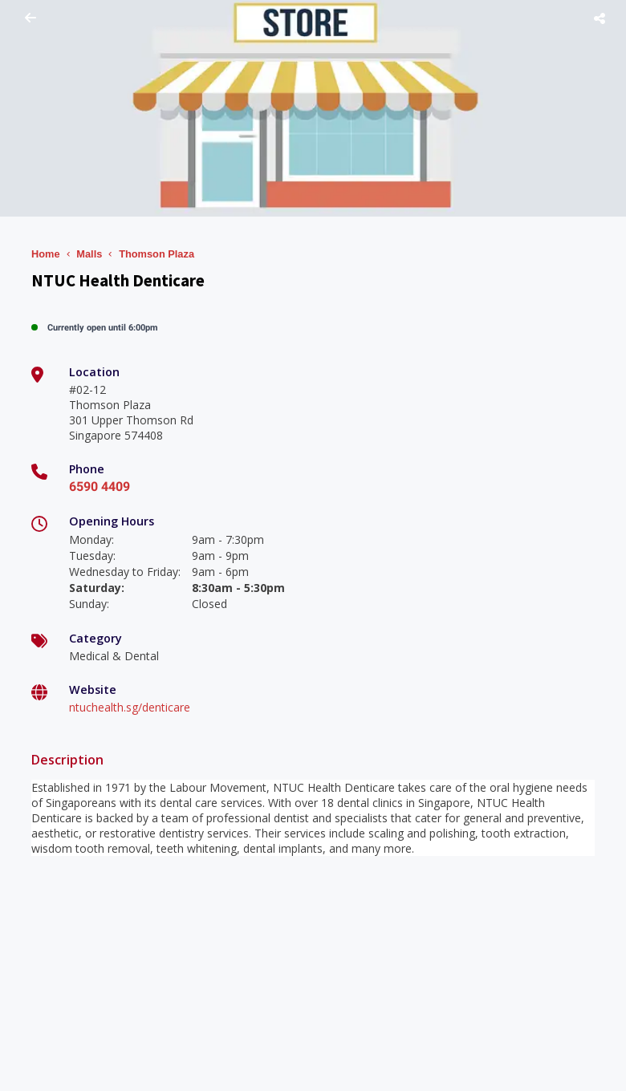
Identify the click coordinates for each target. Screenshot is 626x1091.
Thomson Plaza (156, 254)
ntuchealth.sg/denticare (129, 707)
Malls (89, 254)
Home (45, 254)
